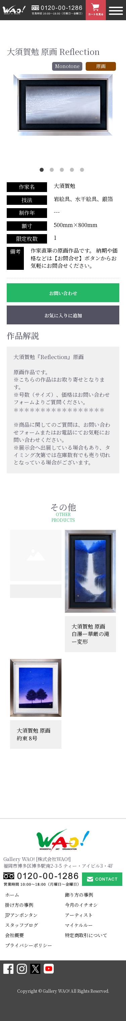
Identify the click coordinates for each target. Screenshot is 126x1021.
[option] (63, 105)
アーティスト (79, 915)
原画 (101, 66)
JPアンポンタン (21, 915)
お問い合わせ (63, 293)
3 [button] (63, 171)
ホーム (12, 894)
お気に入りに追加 (63, 315)
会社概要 (14, 935)
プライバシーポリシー (28, 945)
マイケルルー (79, 925)
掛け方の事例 (19, 904)
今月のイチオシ (81, 904)
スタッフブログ (21, 925)
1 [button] (43, 171)
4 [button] (73, 171)
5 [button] (83, 171)
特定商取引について (86, 935)
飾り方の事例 (79, 894)
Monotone (67, 66)
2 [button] (53, 171)
